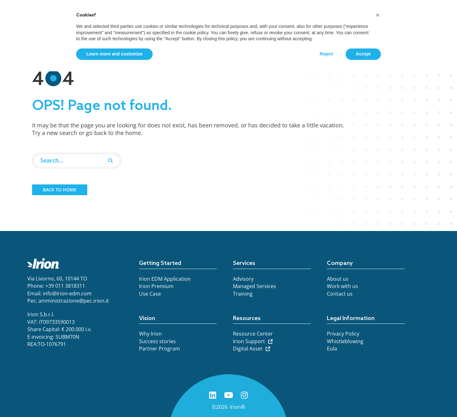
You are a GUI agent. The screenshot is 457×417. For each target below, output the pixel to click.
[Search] (110, 160)
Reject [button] (326, 53)
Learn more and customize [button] (114, 53)
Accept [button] (363, 53)
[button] (378, 15)
